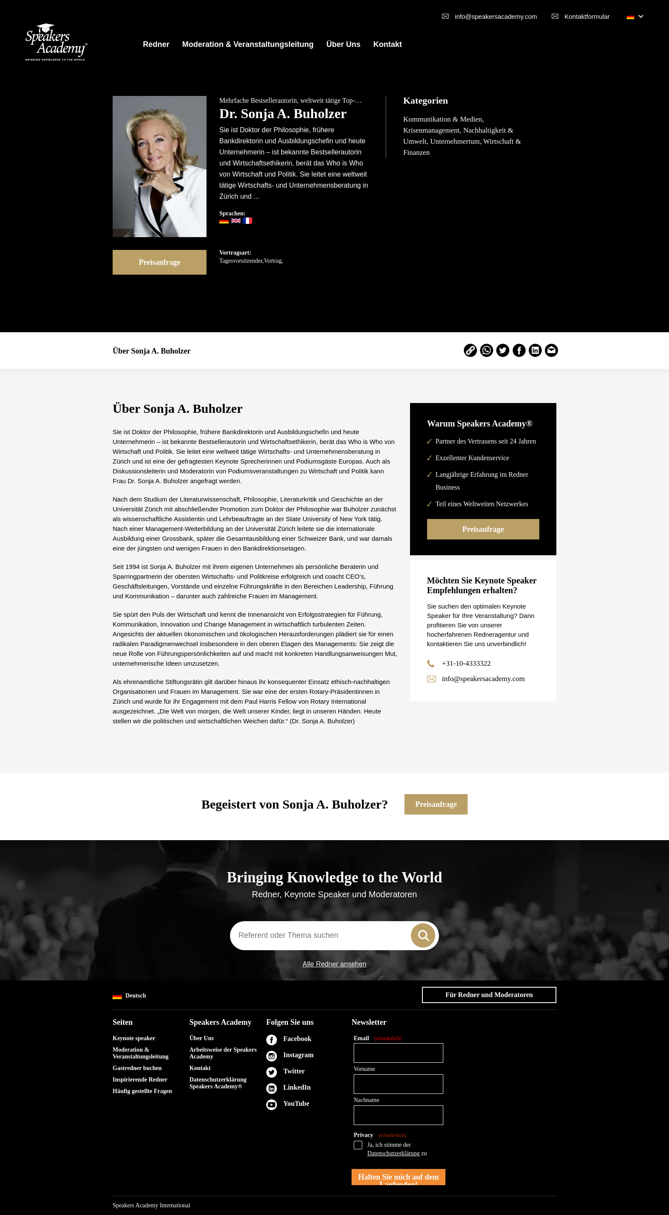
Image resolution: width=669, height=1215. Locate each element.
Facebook (297, 1038)
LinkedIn (297, 1087)
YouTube (296, 1103)
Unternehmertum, (456, 141)
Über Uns (343, 44)
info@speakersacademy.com (496, 16)
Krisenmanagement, (433, 130)
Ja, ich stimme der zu (397, 1149)
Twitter (294, 1071)
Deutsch (129, 996)
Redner (156, 44)
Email (377, 1038)
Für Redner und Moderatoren (489, 994)
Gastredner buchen (137, 1068)
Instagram (298, 1054)
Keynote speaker (134, 1038)
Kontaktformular (587, 16)
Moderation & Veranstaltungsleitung (248, 44)
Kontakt (387, 44)
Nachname (366, 1100)
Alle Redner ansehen (334, 964)
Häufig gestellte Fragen (142, 1091)
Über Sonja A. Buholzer (152, 351)
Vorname (364, 1069)
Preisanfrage (159, 262)
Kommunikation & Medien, (443, 119)
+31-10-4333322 (466, 663)
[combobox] (334, 935)
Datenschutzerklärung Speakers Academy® (218, 1083)
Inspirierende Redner (140, 1079)
